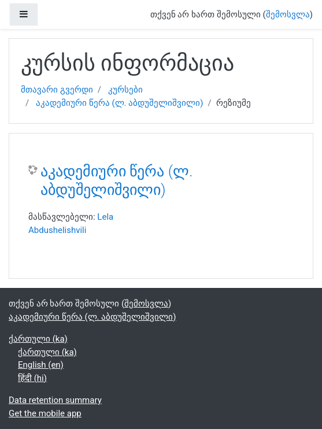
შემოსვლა (288, 14)
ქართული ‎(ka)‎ (38, 339)
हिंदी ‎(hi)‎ (32, 378)
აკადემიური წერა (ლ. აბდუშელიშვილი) (119, 103)
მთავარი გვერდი (57, 89)
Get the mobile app (45, 413)
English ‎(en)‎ (41, 365)
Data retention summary (55, 400)
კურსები (125, 89)
